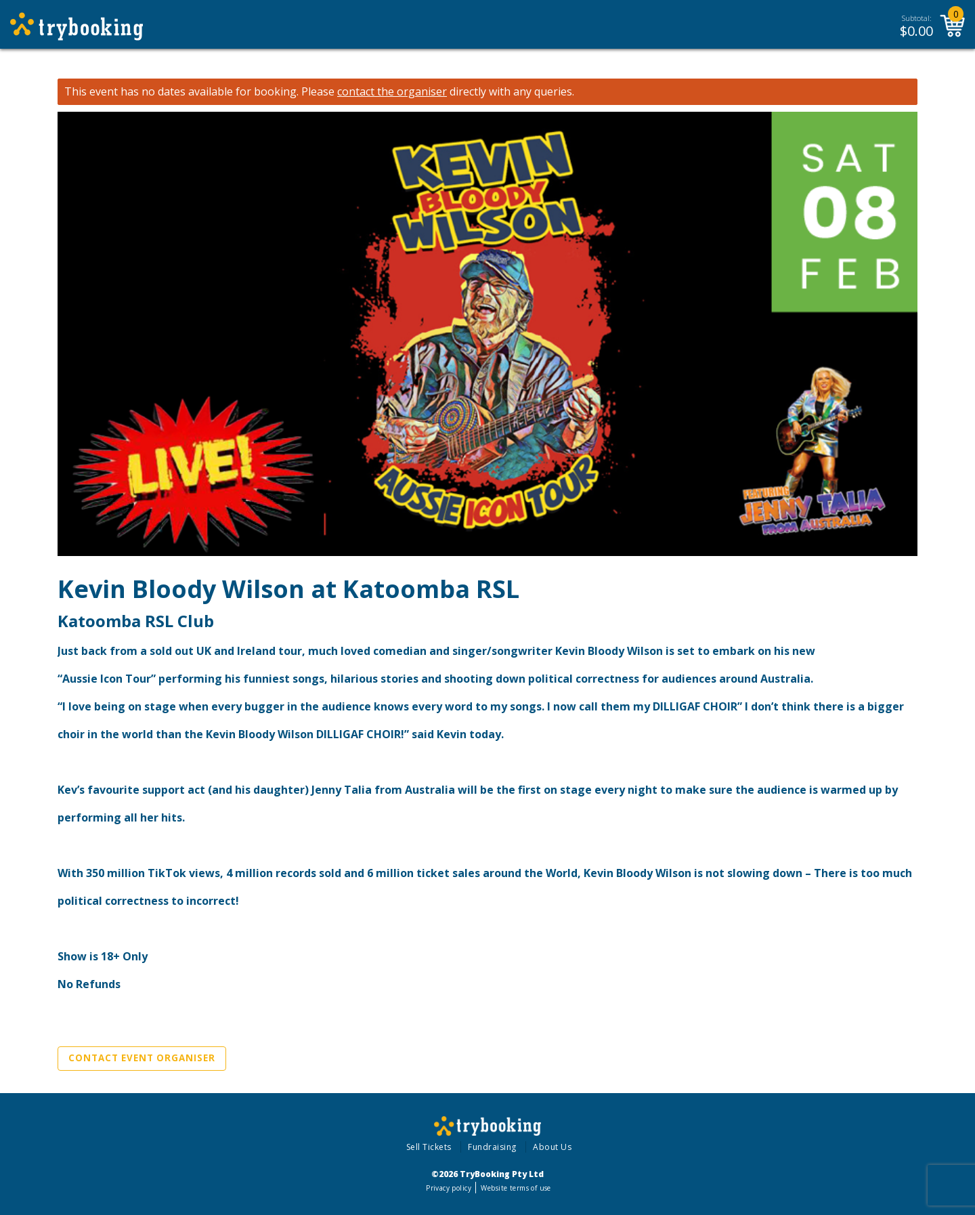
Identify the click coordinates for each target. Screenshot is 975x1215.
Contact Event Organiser (141, 1058)
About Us (552, 1147)
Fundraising (492, 1147)
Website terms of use (515, 1188)
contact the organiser (392, 91)
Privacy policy (448, 1188)
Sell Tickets (429, 1147)
